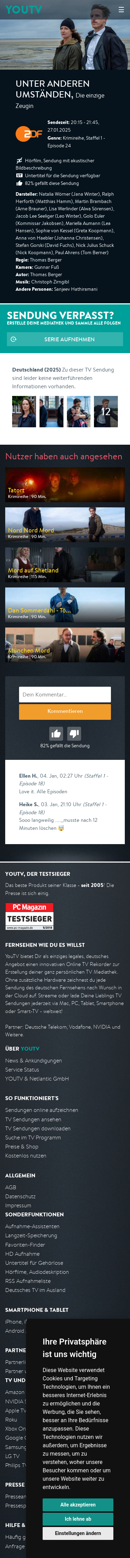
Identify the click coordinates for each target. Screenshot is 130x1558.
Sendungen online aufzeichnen (41, 1110)
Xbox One (17, 1428)
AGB (10, 1187)
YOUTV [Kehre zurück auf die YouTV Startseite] (24, 9)
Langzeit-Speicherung (31, 1235)
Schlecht (74, 734)
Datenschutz (20, 1196)
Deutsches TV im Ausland (35, 1290)
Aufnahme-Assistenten (32, 1226)
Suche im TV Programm (33, 1137)
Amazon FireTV (23, 1392)
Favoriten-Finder (25, 1244)
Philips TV (16, 1465)
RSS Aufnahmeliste (28, 1281)
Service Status (22, 1069)
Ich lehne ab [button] (78, 1519)
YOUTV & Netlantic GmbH (37, 1078)
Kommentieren (65, 712)
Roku (11, 1419)
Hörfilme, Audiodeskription (37, 1272)
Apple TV (16, 1410)
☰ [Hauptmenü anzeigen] (121, 9)
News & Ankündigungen (33, 1060)
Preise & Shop (21, 1146)
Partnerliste (19, 1362)
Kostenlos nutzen (25, 1155)
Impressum (18, 1205)
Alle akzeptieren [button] (78, 1505)
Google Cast (20, 1437)
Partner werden (23, 1371)
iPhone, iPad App (25, 1321)
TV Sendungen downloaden (38, 1128)
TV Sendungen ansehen (33, 1119)
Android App (20, 1330)
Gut (56, 734)
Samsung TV (20, 1447)
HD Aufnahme (22, 1253)
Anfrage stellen (23, 1546)
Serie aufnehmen (69, 339)
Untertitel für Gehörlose (34, 1263)
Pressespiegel (21, 1505)
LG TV (12, 1456)
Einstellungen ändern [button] (78, 1533)
